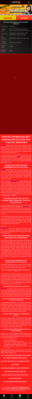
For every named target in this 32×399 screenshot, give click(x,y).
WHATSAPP (20, 397)
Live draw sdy (4, 228)
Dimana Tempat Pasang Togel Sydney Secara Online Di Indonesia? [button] (15, 376)
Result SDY (4, 289)
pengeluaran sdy (14, 181)
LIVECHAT (28, 396)
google (18, 156)
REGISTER (11, 396)
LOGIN (24, 18)
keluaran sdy (26, 206)
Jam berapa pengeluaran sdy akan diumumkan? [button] (15, 368)
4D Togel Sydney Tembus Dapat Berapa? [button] (15, 381)
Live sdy (3, 170)
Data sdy (3, 145)
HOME (3, 396)
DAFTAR (8, 18)
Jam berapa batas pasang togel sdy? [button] (15, 371)
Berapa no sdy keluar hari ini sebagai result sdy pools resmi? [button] (15, 362)
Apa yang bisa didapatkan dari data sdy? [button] (15, 358)
